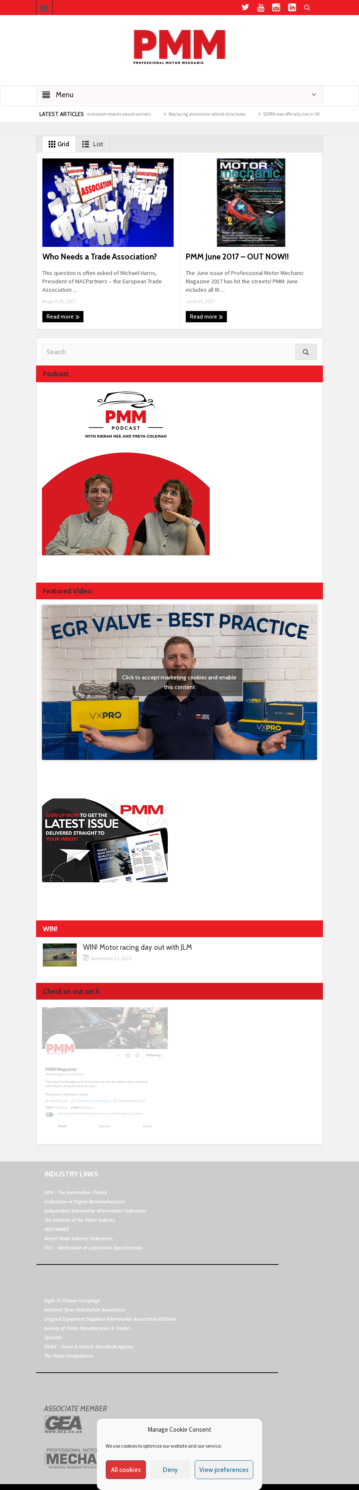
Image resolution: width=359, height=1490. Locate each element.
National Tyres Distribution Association (84, 1309)
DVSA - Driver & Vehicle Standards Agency (88, 1346)
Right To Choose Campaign (72, 1300)
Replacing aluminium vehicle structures (220, 114)
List (91, 144)
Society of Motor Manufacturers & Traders (87, 1328)
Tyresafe (53, 1337)
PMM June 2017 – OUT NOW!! (237, 257)
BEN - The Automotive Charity (75, 1192)
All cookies (126, 1470)
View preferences (224, 1470)
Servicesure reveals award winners (131, 114)
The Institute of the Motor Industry (79, 1220)
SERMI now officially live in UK (305, 114)
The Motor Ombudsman (69, 1356)
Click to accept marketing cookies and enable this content (179, 682)
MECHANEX (56, 1229)
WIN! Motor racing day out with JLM (137, 947)
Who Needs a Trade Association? (99, 257)
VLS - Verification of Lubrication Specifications (93, 1247)
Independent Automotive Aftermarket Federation (95, 1211)
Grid (57, 144)
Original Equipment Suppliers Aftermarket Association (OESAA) (110, 1319)
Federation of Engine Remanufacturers (84, 1201)
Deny (170, 1470)
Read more (63, 317)
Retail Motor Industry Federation (78, 1238)
